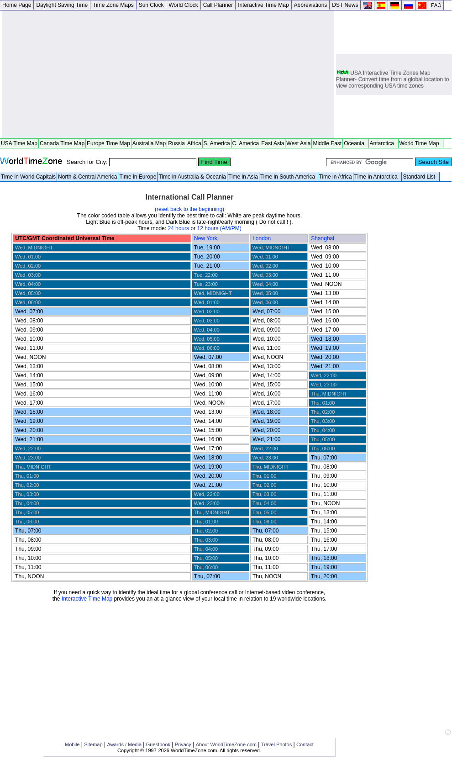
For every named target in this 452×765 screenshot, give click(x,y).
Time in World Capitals (28, 177)
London (262, 238)
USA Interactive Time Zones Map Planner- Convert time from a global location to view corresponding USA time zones (392, 80)
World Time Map (420, 143)
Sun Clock (151, 5)
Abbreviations (310, 5)
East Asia (272, 143)
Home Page (16, 5)
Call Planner (218, 5)
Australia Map (149, 143)
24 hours (178, 228)
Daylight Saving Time (62, 5)
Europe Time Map (108, 143)
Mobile (72, 744)
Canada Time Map (62, 143)
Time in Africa (335, 177)
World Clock (183, 5)
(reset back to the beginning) (189, 209)
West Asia (298, 143)
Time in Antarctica (377, 177)
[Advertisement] (168, 74)
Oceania (355, 143)
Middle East (327, 143)
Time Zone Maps (113, 5)
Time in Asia (243, 177)
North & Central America (87, 177)
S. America (217, 143)
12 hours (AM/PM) (219, 228)
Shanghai (323, 238)
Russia (176, 143)
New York (206, 238)
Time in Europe (137, 177)
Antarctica (383, 143)
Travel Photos (276, 744)
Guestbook (158, 744)
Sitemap (93, 744)
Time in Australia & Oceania (192, 177)
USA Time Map (19, 143)
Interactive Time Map (263, 5)
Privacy (183, 744)
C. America (245, 143)
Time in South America (288, 177)
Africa (194, 143)
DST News (345, 5)
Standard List (420, 177)
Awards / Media (124, 744)
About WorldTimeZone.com (226, 744)
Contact (305, 744)
